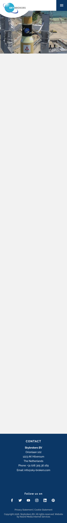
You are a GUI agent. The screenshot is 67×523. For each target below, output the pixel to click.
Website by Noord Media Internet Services (40, 515)
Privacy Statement (24, 510)
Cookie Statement (43, 510)
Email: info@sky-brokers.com (33, 470)
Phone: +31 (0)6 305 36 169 (33, 465)
